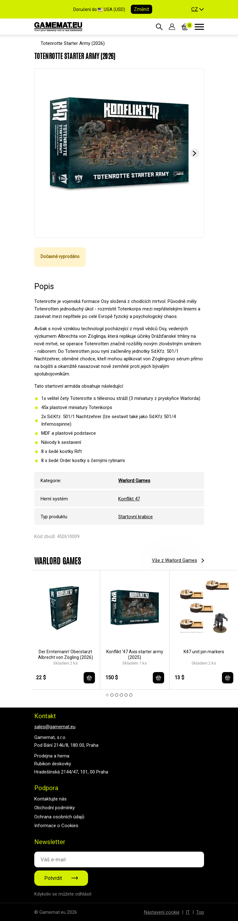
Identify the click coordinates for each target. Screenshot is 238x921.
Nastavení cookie (162, 912)
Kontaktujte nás (50, 799)
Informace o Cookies (56, 825)
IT (188, 912)
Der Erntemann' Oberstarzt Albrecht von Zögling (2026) (65, 654)
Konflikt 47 (129, 499)
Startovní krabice (135, 517)
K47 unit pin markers (204, 651)
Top (200, 912)
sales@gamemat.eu (54, 727)
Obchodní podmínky (54, 808)
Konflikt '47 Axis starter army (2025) (134, 654)
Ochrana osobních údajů (59, 817)
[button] (197, 9)
